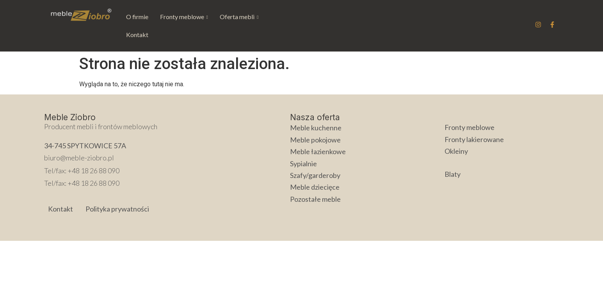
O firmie (137, 16)
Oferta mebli (239, 16)
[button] (184, 17)
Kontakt (281, 16)
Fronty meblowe (184, 16)
